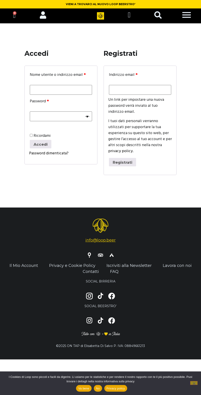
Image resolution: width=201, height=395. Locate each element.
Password (39, 104)
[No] (194, 383)
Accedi (41, 147)
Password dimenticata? (48, 156)
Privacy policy (116, 388)
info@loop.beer (100, 243)
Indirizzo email (123, 77)
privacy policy (120, 153)
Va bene (83, 388)
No (98, 388)
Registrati (123, 165)
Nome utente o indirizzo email (58, 77)
